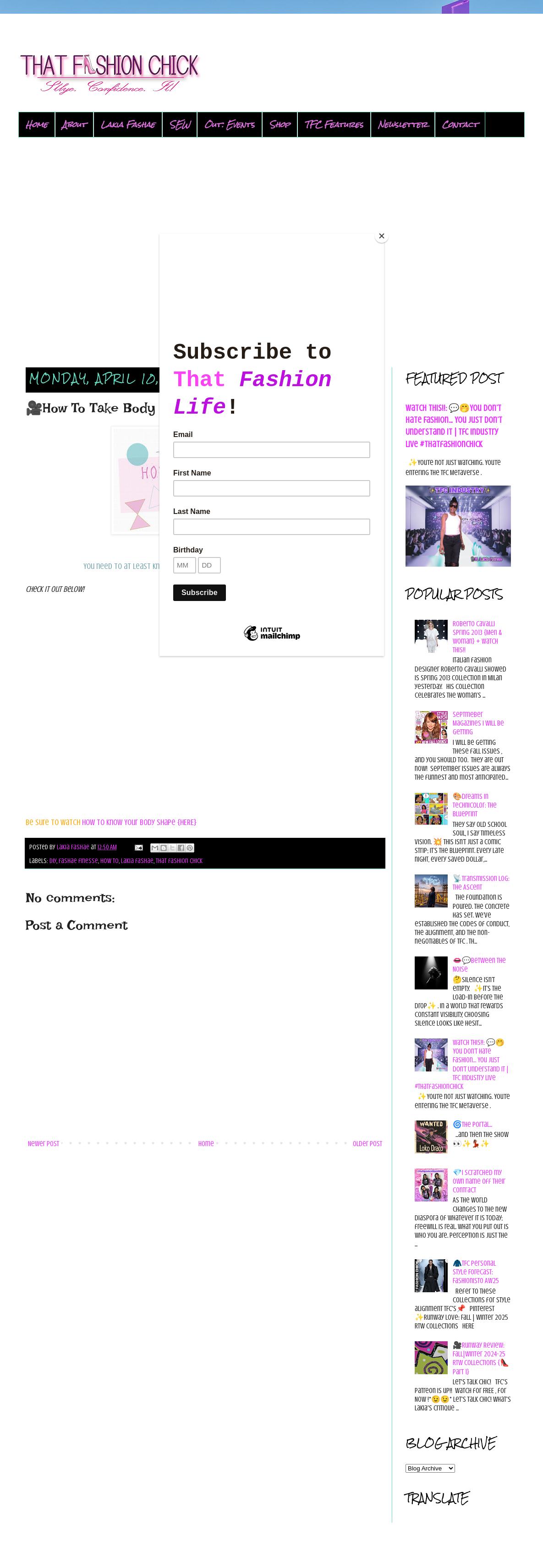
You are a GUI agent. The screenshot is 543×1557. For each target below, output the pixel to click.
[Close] (382, 236)
